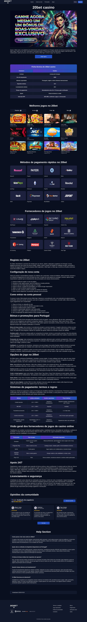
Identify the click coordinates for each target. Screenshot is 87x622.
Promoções (47, 1)
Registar (80, 1)
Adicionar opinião (69, 500)
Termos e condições (57, 605)
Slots (69, 110)
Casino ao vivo (39, 1)
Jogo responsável (56, 607)
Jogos (53, 1)
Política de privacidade (58, 609)
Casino (32, 1)
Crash (52, 110)
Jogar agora (43, 56)
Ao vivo (35, 110)
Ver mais (44, 523)
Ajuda (71, 611)
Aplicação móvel (73, 609)
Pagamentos (72, 607)
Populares (18, 110)
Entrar (75, 1)
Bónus (71, 605)
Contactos (55, 611)
